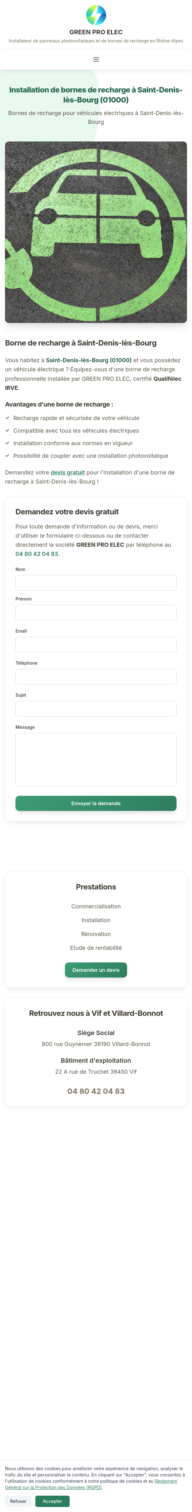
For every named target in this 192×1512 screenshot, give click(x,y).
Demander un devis (96, 970)
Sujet (20, 695)
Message (25, 727)
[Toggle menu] (96, 59)
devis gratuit (68, 472)
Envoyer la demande (95, 803)
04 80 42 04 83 (36, 554)
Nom (20, 569)
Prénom (23, 598)
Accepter (52, 1501)
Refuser (18, 1501)
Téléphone (26, 663)
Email (21, 631)
